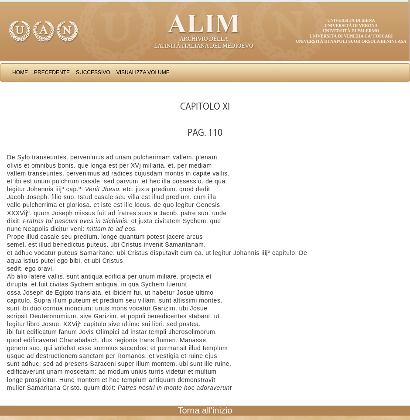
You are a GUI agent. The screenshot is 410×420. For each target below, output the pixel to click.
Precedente (52, 72)
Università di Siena (351, 20)
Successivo (93, 72)
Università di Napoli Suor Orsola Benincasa (351, 41)
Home (20, 72)
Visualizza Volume (143, 72)
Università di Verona (351, 25)
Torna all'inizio (205, 410)
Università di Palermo (351, 30)
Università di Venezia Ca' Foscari (351, 36)
